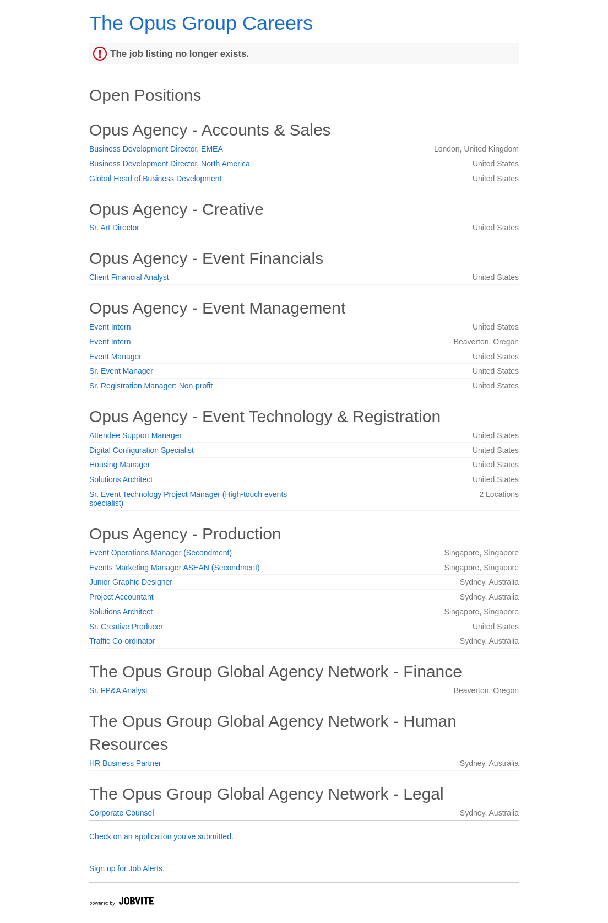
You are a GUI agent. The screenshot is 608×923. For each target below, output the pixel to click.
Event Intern (110, 326)
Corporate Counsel (121, 812)
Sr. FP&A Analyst (118, 690)
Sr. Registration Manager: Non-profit (151, 385)
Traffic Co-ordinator (122, 640)
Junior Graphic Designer (130, 581)
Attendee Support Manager (135, 435)
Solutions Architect (121, 479)
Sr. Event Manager (121, 370)
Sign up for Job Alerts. (127, 868)
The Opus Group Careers (201, 23)
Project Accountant (121, 596)
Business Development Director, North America (169, 163)
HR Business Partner (125, 763)
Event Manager (115, 356)
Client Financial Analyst (129, 277)
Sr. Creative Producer (126, 626)
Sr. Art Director (114, 227)
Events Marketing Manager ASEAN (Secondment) (174, 567)
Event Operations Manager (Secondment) (160, 552)
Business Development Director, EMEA (156, 148)
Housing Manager (119, 464)
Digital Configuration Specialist (141, 450)
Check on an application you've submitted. (161, 836)
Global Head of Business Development (155, 178)
